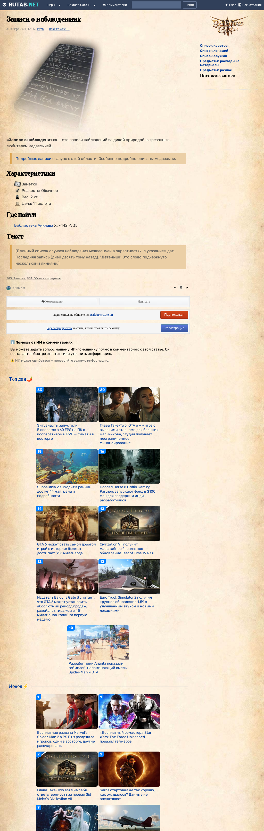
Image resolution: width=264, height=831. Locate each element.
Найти (190, 5)
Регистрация (174, 328)
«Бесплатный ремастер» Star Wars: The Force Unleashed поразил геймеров (125, 737)
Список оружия (213, 56)
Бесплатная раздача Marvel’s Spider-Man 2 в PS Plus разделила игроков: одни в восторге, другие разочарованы (66, 739)
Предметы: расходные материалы (220, 63)
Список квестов (214, 45)
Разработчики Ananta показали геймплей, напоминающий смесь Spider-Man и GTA (98, 667)
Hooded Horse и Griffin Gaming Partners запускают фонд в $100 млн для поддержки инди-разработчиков (127, 493)
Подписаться (174, 314)
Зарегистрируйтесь (59, 328)
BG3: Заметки (15, 278)
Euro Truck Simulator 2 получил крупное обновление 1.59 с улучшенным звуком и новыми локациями (127, 604)
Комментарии (115, 5)
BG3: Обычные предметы (44, 278)
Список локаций (214, 51)
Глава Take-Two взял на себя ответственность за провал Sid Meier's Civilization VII (64, 794)
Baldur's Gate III (79, 5)
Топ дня (17, 379)
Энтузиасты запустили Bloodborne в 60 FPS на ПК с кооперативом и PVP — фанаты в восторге (65, 432)
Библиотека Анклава (33, 225)
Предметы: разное (216, 70)
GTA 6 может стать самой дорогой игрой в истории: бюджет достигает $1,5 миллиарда (66, 548)
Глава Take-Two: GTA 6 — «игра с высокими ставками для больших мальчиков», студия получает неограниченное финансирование (129, 434)
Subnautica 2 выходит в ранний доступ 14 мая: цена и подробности (64, 491)
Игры (51, 5)
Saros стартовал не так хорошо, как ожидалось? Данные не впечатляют (127, 794)
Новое (15, 686)
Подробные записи (33, 158)
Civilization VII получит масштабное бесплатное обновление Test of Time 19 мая (127, 548)
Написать (144, 301)
